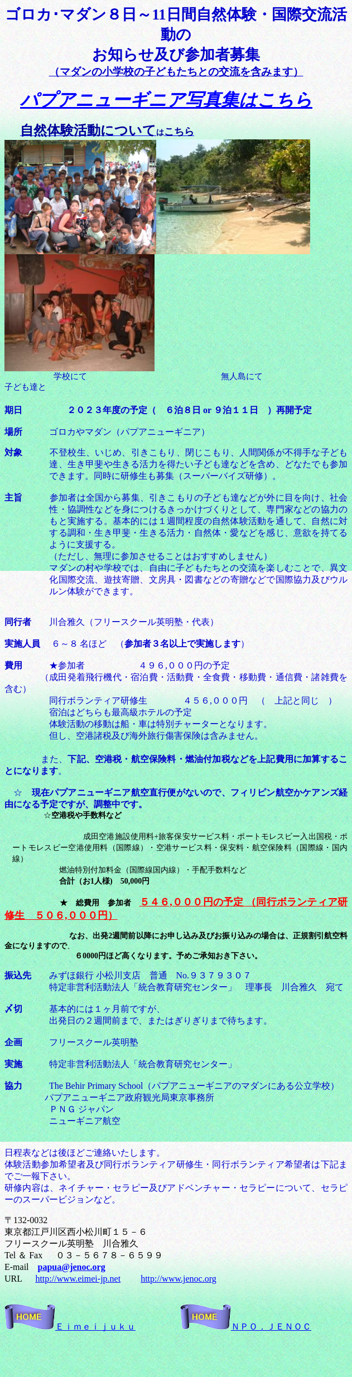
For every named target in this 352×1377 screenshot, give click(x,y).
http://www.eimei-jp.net (77, 1278)
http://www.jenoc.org (178, 1278)
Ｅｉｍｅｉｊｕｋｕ (70, 1326)
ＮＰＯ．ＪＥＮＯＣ (245, 1326)
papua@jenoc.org (71, 1267)
